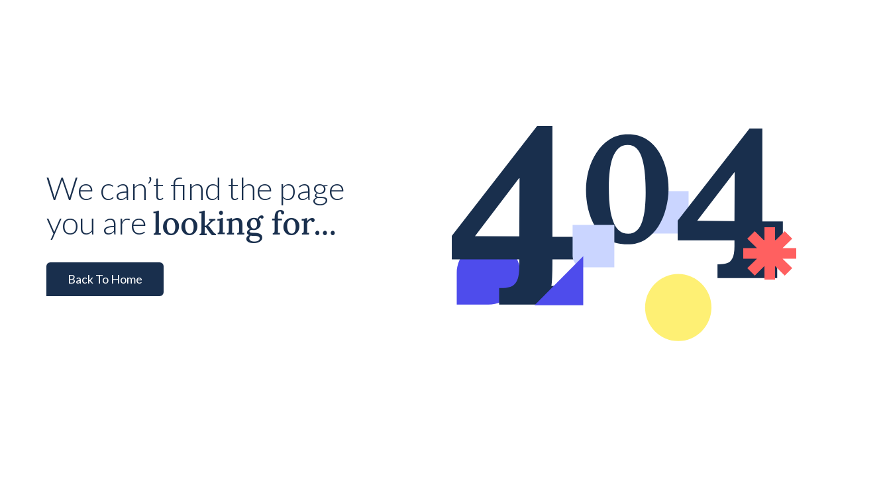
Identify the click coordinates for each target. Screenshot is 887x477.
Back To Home (105, 279)
